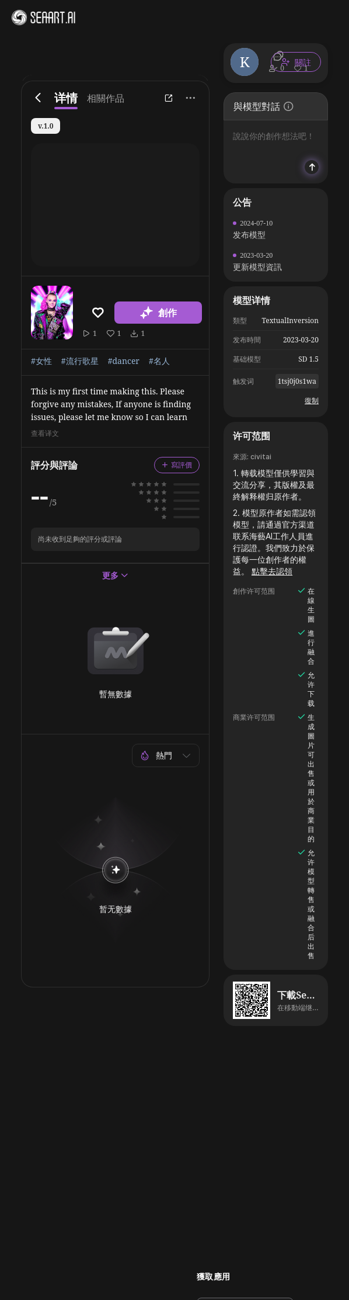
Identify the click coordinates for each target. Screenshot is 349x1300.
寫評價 (177, 465)
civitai (260, 456)
